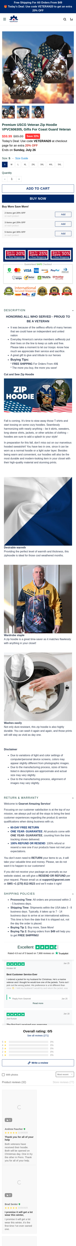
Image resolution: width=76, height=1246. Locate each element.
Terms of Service (12, 1173)
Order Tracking (10, 1128)
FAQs (5, 1140)
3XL (42, 164)
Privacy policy (10, 1167)
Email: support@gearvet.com (19, 1108)
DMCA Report (38, 1231)
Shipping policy (11, 1178)
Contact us (8, 1134)
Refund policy (10, 1184)
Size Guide (21, 158)
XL (25, 164)
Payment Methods (12, 1145)
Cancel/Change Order (15, 1151)
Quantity (7, 172)
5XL (59, 164)
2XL (33, 164)
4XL (51, 164)
